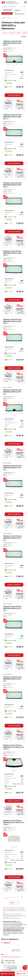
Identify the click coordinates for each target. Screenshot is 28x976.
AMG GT (12, 32)
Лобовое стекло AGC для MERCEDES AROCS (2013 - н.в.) (12, 392)
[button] (7, 942)
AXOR (24, 32)
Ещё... (14, 902)
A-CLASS (5, 32)
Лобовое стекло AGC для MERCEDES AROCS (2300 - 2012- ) (12, 253)
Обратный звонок (7, 13)
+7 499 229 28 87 (7, 10)
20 (22, 897)
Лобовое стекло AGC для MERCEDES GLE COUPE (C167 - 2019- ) (13, 747)
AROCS (18, 32)
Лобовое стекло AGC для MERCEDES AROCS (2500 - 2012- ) (12, 43)
